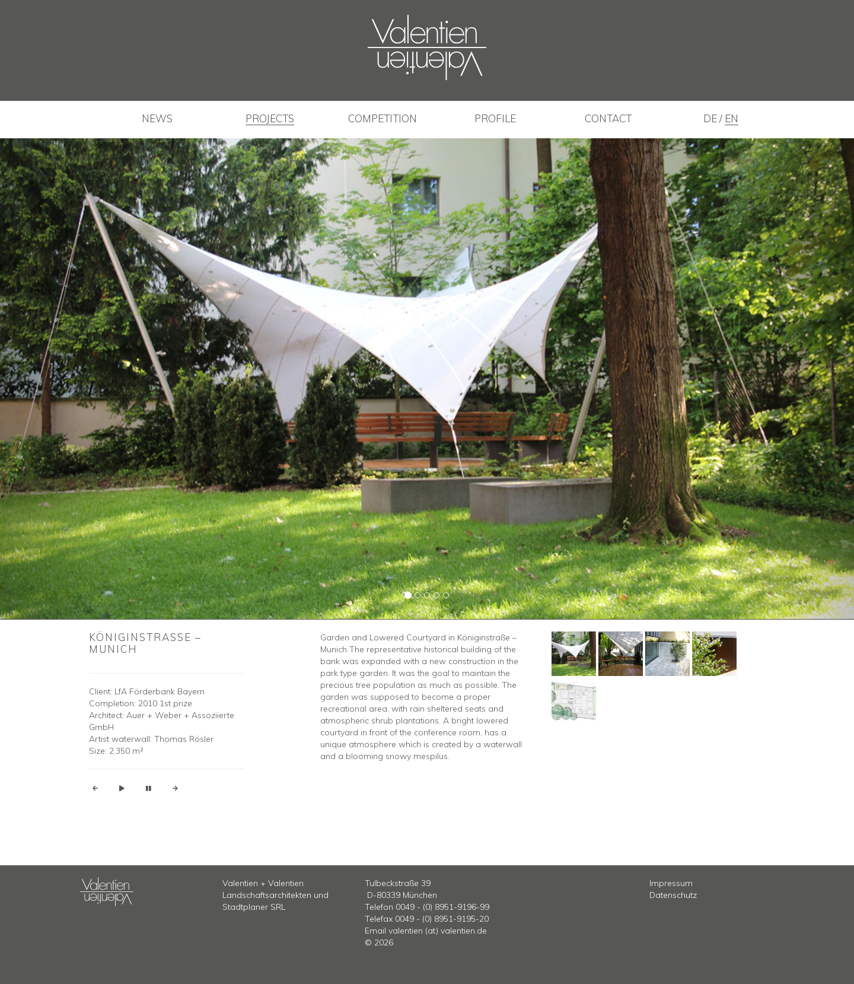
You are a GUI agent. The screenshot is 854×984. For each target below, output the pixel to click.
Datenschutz (673, 895)
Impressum (671, 883)
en (731, 118)
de (711, 118)
